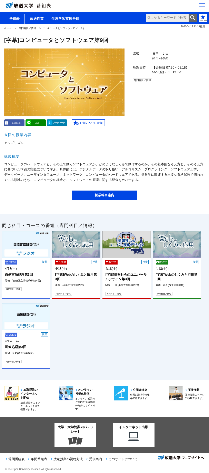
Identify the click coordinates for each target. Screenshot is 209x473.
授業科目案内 (104, 195)
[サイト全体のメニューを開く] (202, 6)
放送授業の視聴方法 (68, 459)
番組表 (14, 19)
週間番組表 (16, 459)
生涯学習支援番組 (65, 19)
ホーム (7, 28)
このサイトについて (123, 459)
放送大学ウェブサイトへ (181, 458)
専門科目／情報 (27, 28)
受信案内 (95, 459)
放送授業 (37, 19)
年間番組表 (39, 459)
